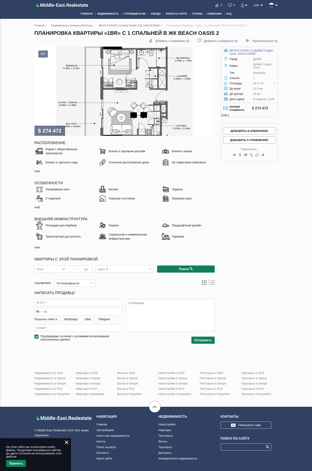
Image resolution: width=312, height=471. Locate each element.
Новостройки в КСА (171, 388)
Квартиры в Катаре (88, 383)
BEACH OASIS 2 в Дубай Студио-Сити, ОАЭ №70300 (252, 52)
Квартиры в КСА (86, 388)
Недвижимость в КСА (48, 388)
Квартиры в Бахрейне (90, 394)
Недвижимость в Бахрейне (52, 394)
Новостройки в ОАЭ (172, 373)
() (172, 41)
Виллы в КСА (126, 388)
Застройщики (105, 430)
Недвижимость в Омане (50, 378)
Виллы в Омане (127, 378)
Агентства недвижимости (113, 435)
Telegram (104, 319)
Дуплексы (165, 452)
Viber (88, 319)
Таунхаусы (166, 447)
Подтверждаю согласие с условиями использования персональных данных (75, 338)
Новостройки (167, 424)
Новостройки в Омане (173, 378)
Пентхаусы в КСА (211, 388)
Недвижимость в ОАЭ (48, 373)
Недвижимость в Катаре (50, 383)
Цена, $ (103, 269)
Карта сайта (104, 458)
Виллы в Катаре (127, 383)
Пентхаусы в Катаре (213, 383)
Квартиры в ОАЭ (87, 373)
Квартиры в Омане (88, 378)
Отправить (203, 340)
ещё (37, 171)
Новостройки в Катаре (173, 383)
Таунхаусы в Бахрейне (256, 394)
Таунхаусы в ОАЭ (252, 373)
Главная (101, 424)
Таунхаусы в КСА (252, 388)
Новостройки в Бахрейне (175, 394)
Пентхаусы (166, 435)
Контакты (102, 452)
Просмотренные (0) (265, 41)
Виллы (163, 441)
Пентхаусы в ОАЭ (211, 373)
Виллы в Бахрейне (129, 394)
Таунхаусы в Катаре (254, 383)
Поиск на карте (106, 447)
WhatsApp (70, 319)
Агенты (101, 441)
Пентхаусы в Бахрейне (215, 394)
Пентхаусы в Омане (213, 378)
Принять (16, 463)
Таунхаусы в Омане (254, 378)
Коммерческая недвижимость (178, 458)
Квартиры (165, 430)
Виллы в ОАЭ (126, 373)
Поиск (186, 269)
